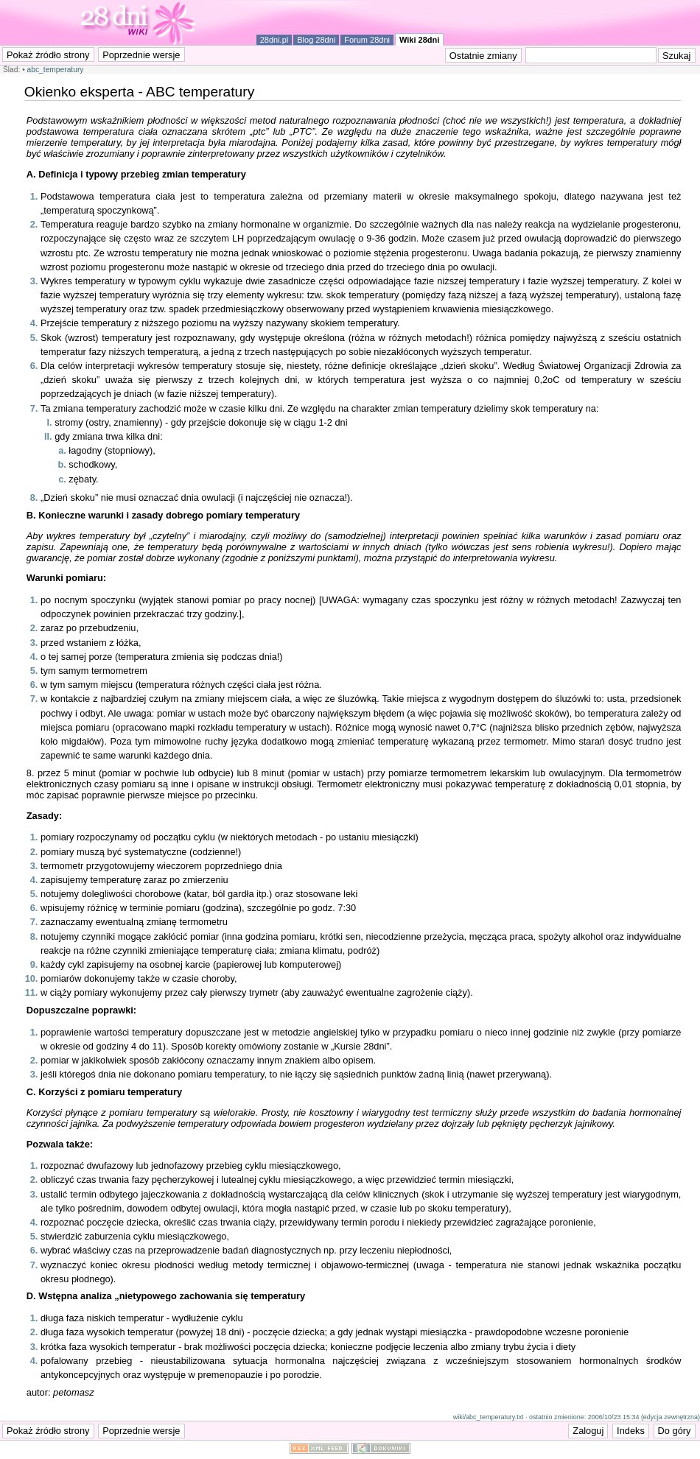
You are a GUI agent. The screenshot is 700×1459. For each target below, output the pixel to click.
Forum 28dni (367, 39)
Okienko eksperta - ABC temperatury (139, 91)
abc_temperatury (55, 70)
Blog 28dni (316, 39)
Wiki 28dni (419, 39)
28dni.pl (274, 39)
